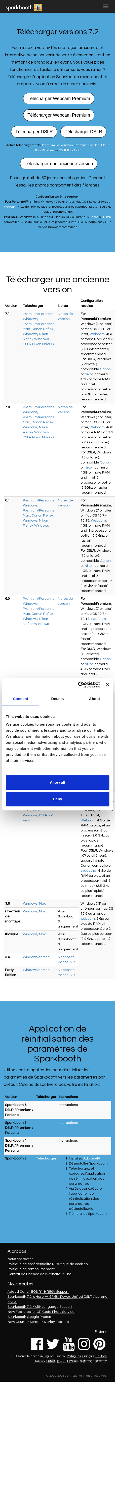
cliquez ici (89, 870)
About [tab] (94, 698)
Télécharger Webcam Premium (58, 98)
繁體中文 (101, 1361)
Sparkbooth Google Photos (29, 1317)
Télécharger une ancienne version (58, 163)
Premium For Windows (57, 145)
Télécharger (46, 1158)
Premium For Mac (87, 145)
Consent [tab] (20, 698)
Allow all (57, 782)
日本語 (50, 1361)
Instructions (68, 1105)
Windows (30, 903)
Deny (57, 799)
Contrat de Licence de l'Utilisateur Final (40, 1274)
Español (60, 1356)
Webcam (10, 206)
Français (88, 1356)
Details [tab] (57, 698)
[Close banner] (107, 684)
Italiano (39, 1361)
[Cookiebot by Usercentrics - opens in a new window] (78, 684)
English (48, 1356)
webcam (88, 918)
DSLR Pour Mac (69, 150)
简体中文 (86, 1361)
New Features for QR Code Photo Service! (41, 1312)
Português (74, 1356)
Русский (72, 1361)
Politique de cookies (71, 1264)
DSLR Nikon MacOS (38, 344)
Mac (42, 903)
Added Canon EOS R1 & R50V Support (38, 1291)
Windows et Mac (36, 957)
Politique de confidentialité (29, 1264)
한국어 (61, 1361)
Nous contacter (20, 1259)
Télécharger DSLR (34, 131)
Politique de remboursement (31, 1269)
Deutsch (101, 1356)
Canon (94, 216)
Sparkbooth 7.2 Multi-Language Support (40, 1307)
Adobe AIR (91, 1158)
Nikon (107, 216)
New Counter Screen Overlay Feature (38, 1322)
